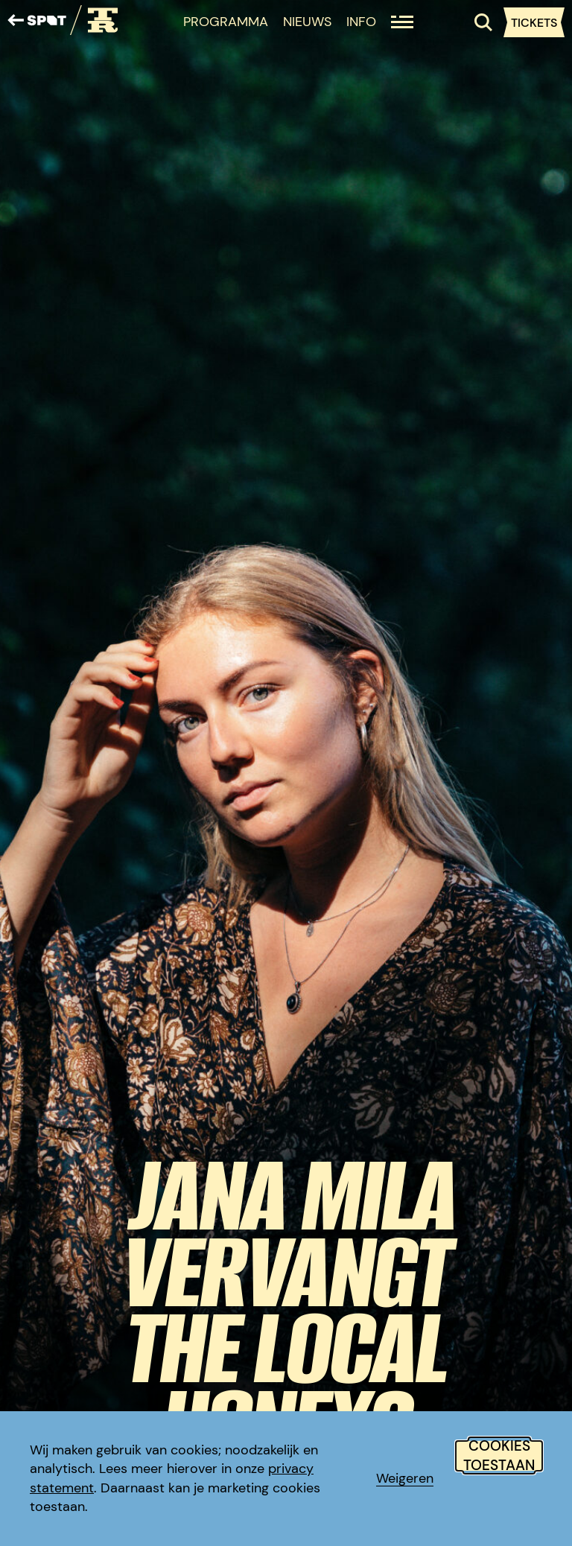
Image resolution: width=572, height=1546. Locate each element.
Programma (225, 21)
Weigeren (404, 1478)
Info (361, 21)
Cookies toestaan (499, 1456)
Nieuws (307, 21)
